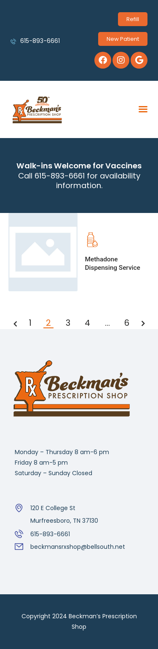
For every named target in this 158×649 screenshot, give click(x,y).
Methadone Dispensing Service (112, 263)
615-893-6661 (50, 534)
